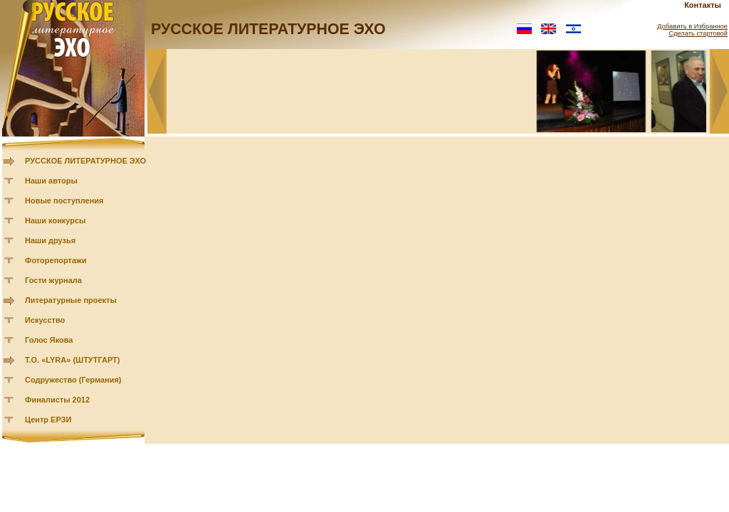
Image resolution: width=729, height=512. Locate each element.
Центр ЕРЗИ (48, 419)
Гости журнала (53, 280)
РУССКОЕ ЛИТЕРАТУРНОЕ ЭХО (85, 160)
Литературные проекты (71, 300)
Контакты (702, 5)
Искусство (45, 320)
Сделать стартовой (698, 33)
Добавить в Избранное (692, 26)
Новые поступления (64, 200)
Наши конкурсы (55, 220)
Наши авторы (51, 180)
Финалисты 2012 (57, 399)
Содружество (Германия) (73, 379)
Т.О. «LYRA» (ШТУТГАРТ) (72, 360)
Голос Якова (49, 340)
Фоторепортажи (56, 260)
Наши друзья (50, 240)
